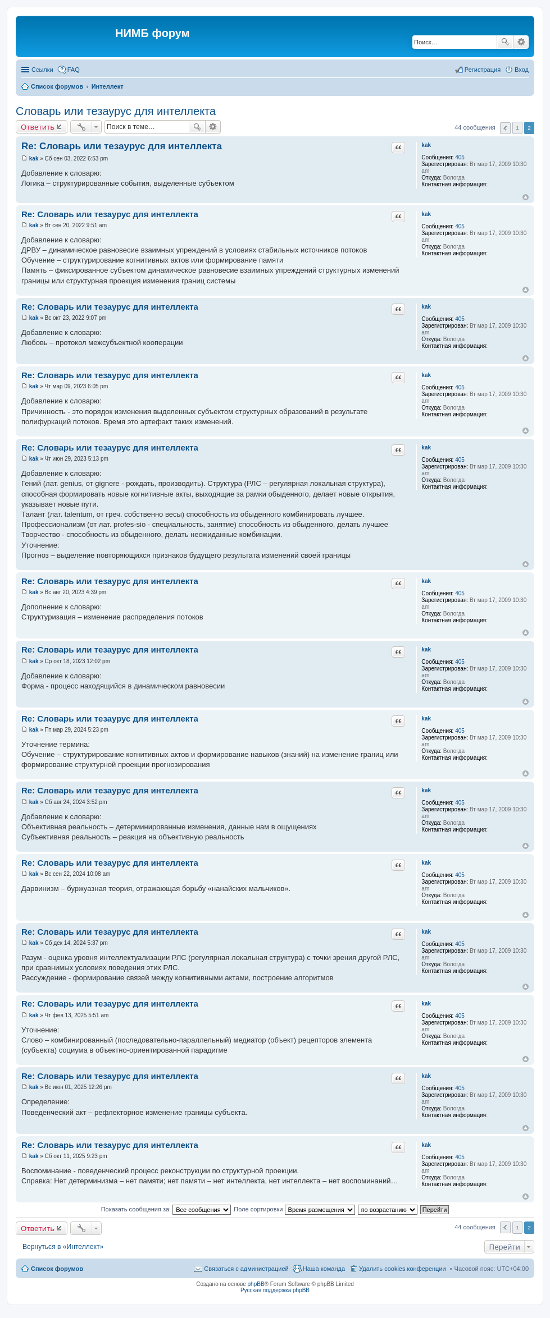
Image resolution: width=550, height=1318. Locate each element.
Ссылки (42, 69)
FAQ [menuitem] (73, 69)
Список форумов (57, 1268)
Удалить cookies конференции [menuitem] (402, 1268)
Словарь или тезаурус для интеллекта (116, 111)
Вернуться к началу (525, 197)
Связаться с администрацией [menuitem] (246, 1268)
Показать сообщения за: (166, 1209)
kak (426, 145)
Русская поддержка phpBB (275, 1290)
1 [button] (517, 128)
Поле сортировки (294, 1209)
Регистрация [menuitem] (483, 69)
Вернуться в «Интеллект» (62, 1247)
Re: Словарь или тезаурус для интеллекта (121, 146)
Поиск (505, 42)
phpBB (256, 1284)
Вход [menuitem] (522, 69)
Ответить (37, 127)
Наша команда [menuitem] (324, 1268)
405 (460, 157)
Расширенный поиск (521, 42)
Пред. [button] (505, 128)
